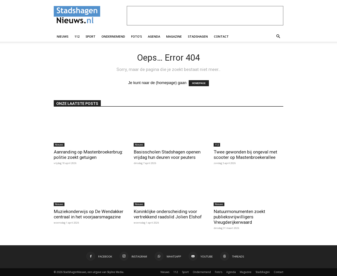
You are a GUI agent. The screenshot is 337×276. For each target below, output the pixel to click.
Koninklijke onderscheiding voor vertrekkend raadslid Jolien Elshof (168, 214)
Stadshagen (198, 36)
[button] (278, 36)
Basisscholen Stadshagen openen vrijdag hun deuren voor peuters (167, 154)
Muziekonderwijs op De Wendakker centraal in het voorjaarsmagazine (88, 214)
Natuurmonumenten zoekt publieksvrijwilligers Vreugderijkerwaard (239, 217)
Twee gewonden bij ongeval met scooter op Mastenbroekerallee (245, 154)
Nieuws (62, 36)
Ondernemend (113, 36)
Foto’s (136, 36)
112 (77, 36)
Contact (221, 36)
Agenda (154, 36)
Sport (90, 36)
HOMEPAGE (198, 83)
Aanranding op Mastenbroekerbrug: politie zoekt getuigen (88, 154)
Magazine (174, 36)
